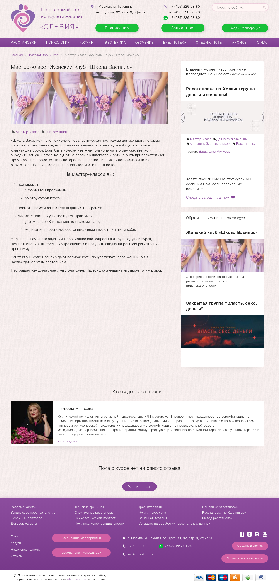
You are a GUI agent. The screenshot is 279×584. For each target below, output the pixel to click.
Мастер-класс (25, 132)
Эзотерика (115, 42)
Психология (58, 42)
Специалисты (209, 42)
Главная (17, 55)
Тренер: (192, 151)
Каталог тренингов (44, 55)
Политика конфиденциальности (99, 523)
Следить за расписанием (210, 197)
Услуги (16, 543)
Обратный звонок (250, 545)
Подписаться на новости (245, 558)
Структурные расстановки (95, 512)
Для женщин (54, 132)
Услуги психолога (152, 512)
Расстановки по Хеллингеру (224, 512)
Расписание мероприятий (81, 538)
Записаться (183, 28)
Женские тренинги (89, 507)
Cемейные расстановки (220, 507)
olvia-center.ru (77, 579)
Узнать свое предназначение (33, 512)
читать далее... (69, 441)
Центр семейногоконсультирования (62, 19)
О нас (262, 42)
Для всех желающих (230, 139)
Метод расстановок (217, 518)
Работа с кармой (24, 507)
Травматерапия (150, 507)
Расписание (117, 28)
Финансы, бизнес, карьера (208, 143)
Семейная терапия (153, 518)
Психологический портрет (95, 518)
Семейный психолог (26, 518)
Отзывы (16, 556)
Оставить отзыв (139, 486)
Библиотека (175, 42)
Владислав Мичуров (214, 151)
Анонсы (240, 42)
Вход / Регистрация (245, 28)
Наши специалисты (26, 549)
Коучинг (87, 42)
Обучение (144, 42)
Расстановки (24, 42)
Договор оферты (24, 523)
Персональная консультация (81, 552)
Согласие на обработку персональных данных (174, 523)
